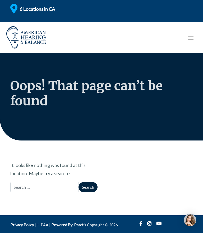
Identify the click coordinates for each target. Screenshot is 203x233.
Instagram (149, 224)
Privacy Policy (22, 225)
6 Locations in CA (37, 9)
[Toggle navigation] (190, 37)
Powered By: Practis (68, 225)
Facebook (140, 224)
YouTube (159, 224)
